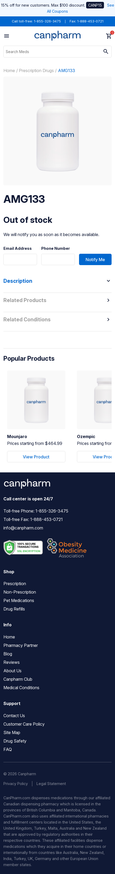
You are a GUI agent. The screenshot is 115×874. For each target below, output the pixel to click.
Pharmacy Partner (20, 645)
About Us (12, 670)
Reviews (11, 662)
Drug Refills (14, 609)
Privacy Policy (15, 783)
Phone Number (55, 248)
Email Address (17, 248)
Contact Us (14, 715)
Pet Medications (18, 600)
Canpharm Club (17, 679)
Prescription (14, 583)
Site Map (11, 732)
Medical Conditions (21, 687)
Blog (7, 653)
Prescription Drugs (36, 70)
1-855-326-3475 (47, 21)
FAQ (7, 749)
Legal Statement (51, 783)
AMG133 (66, 70)
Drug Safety (15, 741)
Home (9, 70)
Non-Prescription (19, 592)
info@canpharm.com (23, 527)
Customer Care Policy (24, 724)
